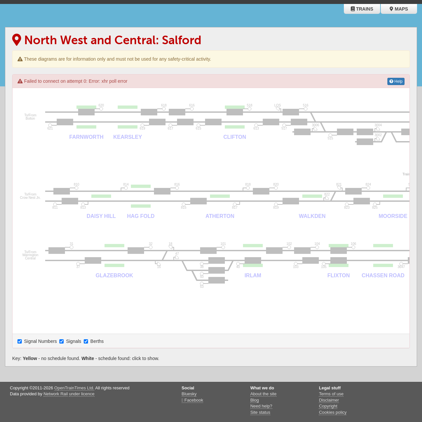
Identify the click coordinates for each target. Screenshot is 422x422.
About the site (263, 393)
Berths (94, 341)
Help (396, 81)
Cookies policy (333, 412)
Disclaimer (329, 400)
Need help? (261, 406)
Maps (399, 9)
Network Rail (56, 393)
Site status (260, 412)
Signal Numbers (37, 341)
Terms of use (331, 393)
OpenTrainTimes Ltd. (74, 387)
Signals (70, 341)
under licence (81, 393)
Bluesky (189, 393)
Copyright (328, 406)
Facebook (192, 400)
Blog (254, 400)
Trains (362, 9)
